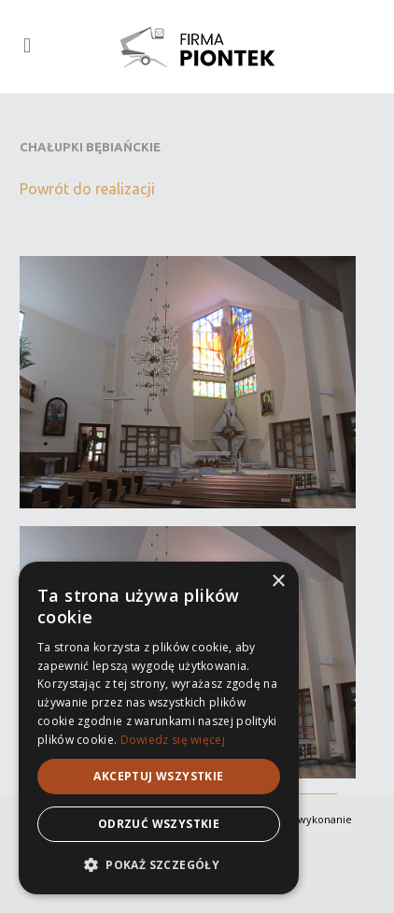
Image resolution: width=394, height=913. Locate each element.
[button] (158, 865)
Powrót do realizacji (87, 188)
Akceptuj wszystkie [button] (158, 776)
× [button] (278, 582)
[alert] (159, 728)
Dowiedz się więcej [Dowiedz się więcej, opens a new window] (172, 740)
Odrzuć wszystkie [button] (158, 824)
